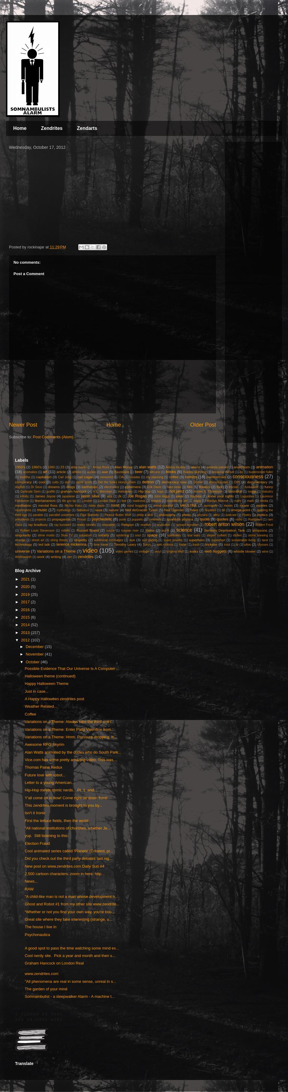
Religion (127, 524)
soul (138, 535)
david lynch (84, 482)
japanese (68, 496)
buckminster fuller (261, 472)
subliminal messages (108, 540)
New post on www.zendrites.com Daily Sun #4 (64, 866)
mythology (64, 510)
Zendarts (87, 128)
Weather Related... (41, 706)
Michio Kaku (73, 505)
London (87, 500)
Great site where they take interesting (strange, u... (68, 919)
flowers (204, 487)
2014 (26, 624)
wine (265, 551)
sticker (237, 535)
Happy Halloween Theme (46, 683)
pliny (216, 515)
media (264, 500)
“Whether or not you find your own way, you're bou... (70, 912)
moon (228, 505)
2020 (26, 586)
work (41, 557)
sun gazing (149, 540)
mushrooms (23, 510)
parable (38, 515)
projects (40, 519)
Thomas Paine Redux (43, 767)
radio (239, 519)
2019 (26, 594)
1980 (51, 467)
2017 (26, 602)
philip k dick (144, 515)
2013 (26, 632)
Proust (81, 519)
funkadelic (251, 487)
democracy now (174, 482)
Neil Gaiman (174, 510)
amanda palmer (217, 467)
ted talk (44, 544)
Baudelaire (121, 472)
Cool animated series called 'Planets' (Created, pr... (69, 851)
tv (237, 544)
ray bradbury (38, 524)
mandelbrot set (177, 500)
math (250, 500)
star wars (194, 535)
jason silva (90, 496)
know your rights (221, 496)
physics (202, 515)
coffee (173, 477)
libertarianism (45, 500)
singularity (23, 535)
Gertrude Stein (30, 491)
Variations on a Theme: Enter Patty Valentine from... (69, 729)
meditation (23, 505)
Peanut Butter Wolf (118, 515)
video (90, 550)
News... (31, 881)
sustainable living (244, 540)
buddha (25, 477)
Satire (149, 530)
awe (105, 472)
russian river (130, 530)
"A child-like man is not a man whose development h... (71, 896)
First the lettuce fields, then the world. (57, 820)
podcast (231, 515)
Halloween (125, 491)
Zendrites (51, 128)
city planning (154, 477)
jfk (120, 496)
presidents (22, 519)
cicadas (135, 477)
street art (38, 540)
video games (124, 551)
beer (138, 472)
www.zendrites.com (41, 973)
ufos (247, 544)
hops (160, 491)
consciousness (247, 476)
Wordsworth (23, 557)
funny (269, 487)
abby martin (78, 467)
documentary (257, 482)
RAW (29, 889)
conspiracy (23, 482)
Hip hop (144, 491)
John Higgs (162, 496)
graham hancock (74, 491)
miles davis (96, 505)
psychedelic (102, 519)
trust (227, 544)
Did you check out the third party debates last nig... (68, 858)
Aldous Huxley (175, 467)
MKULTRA (188, 505)
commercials (216, 477)
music (42, 510)
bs (241, 472)
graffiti (50, 491)
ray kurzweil (62, 524)
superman (218, 540)
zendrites (86, 556)
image (252, 491)
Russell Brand (87, 530)
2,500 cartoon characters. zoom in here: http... (64, 874)
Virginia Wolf (175, 551)
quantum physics (180, 519)
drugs (70, 487)
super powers (173, 540)
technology (23, 544)
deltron (148, 482)
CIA (121, 477)
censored (106, 477)
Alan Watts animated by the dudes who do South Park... (73, 752)
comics (191, 477)
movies (261, 505)
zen (69, 557)
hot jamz (177, 491)
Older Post (203, 425)
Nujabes (210, 510)
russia (110, 530)
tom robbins (165, 544)
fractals (234, 487)
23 (62, 467)
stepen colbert (217, 535)
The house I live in (40, 927)
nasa (98, 510)
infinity (24, 496)
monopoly (210, 505)
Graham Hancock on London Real (54, 963)
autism (91, 472)
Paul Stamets (89, 515)
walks (193, 551)
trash (196, 544)
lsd (124, 500)
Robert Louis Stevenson (37, 530)
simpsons (259, 530)
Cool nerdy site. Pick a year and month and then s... (70, 955)
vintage (144, 551)
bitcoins (154, 472)
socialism (85, 535)
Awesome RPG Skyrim (44, 744)
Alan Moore (124, 467)
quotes (222, 519)
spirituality (174, 535)
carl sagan (85, 477)
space (152, 535)
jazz (109, 496)
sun (132, 540)
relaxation (109, 524)
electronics (111, 487)
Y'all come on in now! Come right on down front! (66, 798)
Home (19, 128)
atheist (76, 472)
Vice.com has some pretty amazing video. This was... (70, 760)
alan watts (148, 467)
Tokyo (147, 544)
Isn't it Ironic (35, 813)
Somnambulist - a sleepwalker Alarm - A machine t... (70, 996)
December (35, 646)
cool (42, 482)
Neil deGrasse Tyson (141, 510)
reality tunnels (86, 524)
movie (244, 505)
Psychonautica (37, 934)
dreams (54, 487)
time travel (101, 544)
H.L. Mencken (102, 491)
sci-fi (165, 530)
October (33, 662)
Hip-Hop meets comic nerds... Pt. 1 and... (61, 790)
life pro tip (69, 500)
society (103, 535)
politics (262, 515)
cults (55, 482)
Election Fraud (37, 843)
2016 (26, 610)
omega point (240, 510)
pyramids (154, 519)
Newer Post (23, 425)
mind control (163, 505)
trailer (183, 544)
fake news (174, 487)
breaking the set (223, 472)
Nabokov (82, 510)
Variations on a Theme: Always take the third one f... (69, 721)
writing (56, 557)
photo (186, 515)
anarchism (242, 467)
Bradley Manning (194, 472)
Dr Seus (36, 487)
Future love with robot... (45, 775)
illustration (235, 491)
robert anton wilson (224, 524)
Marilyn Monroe (217, 500)
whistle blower (245, 551)
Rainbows (255, 519)
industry (267, 491)
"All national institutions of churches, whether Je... (67, 828)
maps (197, 500)
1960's (37, 467)
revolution (163, 524)
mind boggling (137, 505)
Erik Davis (154, 487)
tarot (265, 540)
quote (205, 519)
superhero (197, 540)
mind (115, 505)
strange (20, 540)
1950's (20, 467)
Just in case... (36, 691)
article (61, 472)
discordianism (218, 482)
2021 (26, 579)
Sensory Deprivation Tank (224, 530)
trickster (211, 544)
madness (139, 500)
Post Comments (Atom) (53, 437)
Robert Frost (264, 524)
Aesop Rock (100, 467)
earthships (90, 487)
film (190, 487)
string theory (59, 540)
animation (264, 467)
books (171, 472)
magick (156, 500)
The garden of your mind (46, 989)
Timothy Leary (125, 544)
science (184, 529)
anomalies (30, 472)
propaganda (61, 519)
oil (223, 510)
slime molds (46, 535)
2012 (26, 640)
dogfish (20, 487)
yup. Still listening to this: (46, 835)
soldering (122, 535)
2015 (26, 617)
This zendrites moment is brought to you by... (63, 805)
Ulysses (262, 544)
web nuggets (216, 551)
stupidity (80, 540)
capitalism (44, 477)
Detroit (198, 482)
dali (67, 482)
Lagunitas (247, 496)
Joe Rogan (137, 496)
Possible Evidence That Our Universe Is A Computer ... (72, 668)
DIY (237, 482)
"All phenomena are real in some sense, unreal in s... (70, 981)
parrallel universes (61, 515)
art (45, 472)
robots (65, 530)
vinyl (157, 551)
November (35, 654)
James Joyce (45, 496)
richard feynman (187, 524)
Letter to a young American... (49, 782)
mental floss (48, 505)
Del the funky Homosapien (117, 482)
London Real (107, 500)
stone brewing (258, 535)
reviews (145, 524)
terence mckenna (71, 544)
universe (22, 551)
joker (179, 496)
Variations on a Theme (56, 551)
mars (237, 500)
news (194, 510)
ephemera (133, 487)
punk (122, 519)
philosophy (167, 515)
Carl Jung (64, 477)
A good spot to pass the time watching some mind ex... (72, 948)
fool (219, 487)
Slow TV (67, 535)
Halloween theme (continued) (50, 676)
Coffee (30, 714)
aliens (195, 467)
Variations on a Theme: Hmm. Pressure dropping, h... (71, 737)
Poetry (246, 515)
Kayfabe (196, 496)
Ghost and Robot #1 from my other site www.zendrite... (72, 904)
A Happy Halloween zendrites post (54, 699)
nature (113, 510)
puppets (137, 519)
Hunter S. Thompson (208, 491)
